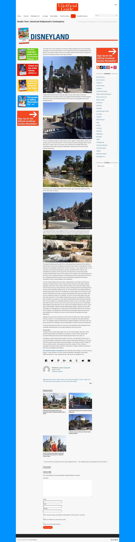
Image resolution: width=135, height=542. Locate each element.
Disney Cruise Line (101, 97)
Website (45, 508)
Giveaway (99, 108)
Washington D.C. (100, 156)
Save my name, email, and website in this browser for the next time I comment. (64, 515)
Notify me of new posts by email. (51, 524)
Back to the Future (51, 379)
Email (44, 504)
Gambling (99, 105)
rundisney (99, 128)
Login (115, 4)
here (82, 354)
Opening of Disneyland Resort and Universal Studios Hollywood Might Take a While (54, 412)
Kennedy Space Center (102, 111)
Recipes (98, 125)
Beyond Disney (100, 77)
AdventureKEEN (33, 539)
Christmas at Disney (101, 91)
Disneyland (99, 102)
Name (44, 499)
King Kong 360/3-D (74, 379)
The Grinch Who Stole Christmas (52, 381)
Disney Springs (100, 100)
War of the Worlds (72, 381)
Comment (45, 478)
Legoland (98, 117)
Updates (98, 151)
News (97, 122)
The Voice (64, 381)
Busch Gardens (100, 80)
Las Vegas (99, 114)
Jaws (66, 379)
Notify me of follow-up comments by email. (54, 519)
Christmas (99, 88)
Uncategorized (100, 142)
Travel (98, 139)
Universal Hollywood (92, 21)
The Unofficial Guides (82, 21)
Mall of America (100, 119)
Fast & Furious (61, 379)
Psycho (81, 379)
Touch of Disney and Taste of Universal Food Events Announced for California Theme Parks (53, 454)
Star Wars (99, 136)
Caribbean (99, 82)
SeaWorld (99, 131)
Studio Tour (87, 379)
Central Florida (100, 85)
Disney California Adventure (103, 94)
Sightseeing (99, 134)
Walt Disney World (101, 153)
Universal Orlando (101, 148)
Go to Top (114, 539)
